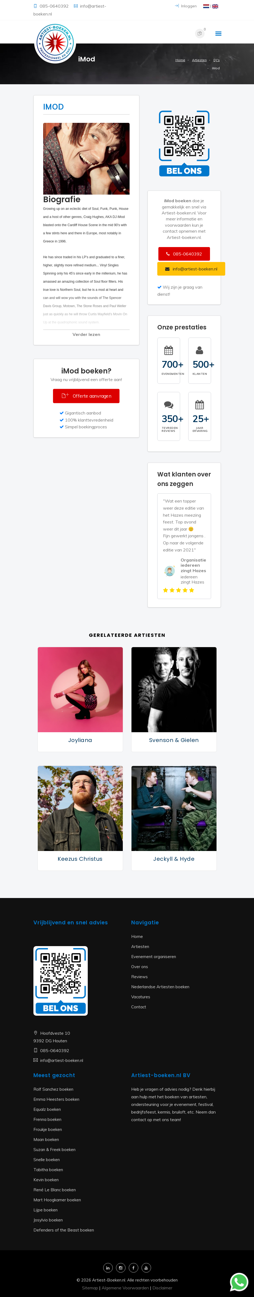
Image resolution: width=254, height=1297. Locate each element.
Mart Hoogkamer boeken (57, 1199)
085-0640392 (55, 6)
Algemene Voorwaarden (125, 1287)
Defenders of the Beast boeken (63, 1230)
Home (180, 60)
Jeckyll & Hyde (174, 859)
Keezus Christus (80, 859)
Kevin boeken (46, 1179)
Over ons (139, 966)
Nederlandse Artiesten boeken (160, 986)
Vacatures (140, 996)
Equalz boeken (47, 1109)
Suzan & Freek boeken (54, 1149)
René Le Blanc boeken (54, 1189)
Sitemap (90, 1287)
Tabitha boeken (48, 1169)
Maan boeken (46, 1139)
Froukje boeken (47, 1129)
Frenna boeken (47, 1119)
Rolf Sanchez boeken (53, 1089)
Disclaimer (162, 1287)
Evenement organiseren (153, 956)
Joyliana (80, 740)
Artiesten (199, 60)
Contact (138, 1006)
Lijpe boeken (45, 1209)
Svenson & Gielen (174, 740)
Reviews (139, 976)
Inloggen (186, 6)
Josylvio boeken (48, 1220)
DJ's (217, 60)
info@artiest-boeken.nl (61, 1060)
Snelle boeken (46, 1159)
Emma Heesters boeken (56, 1099)
